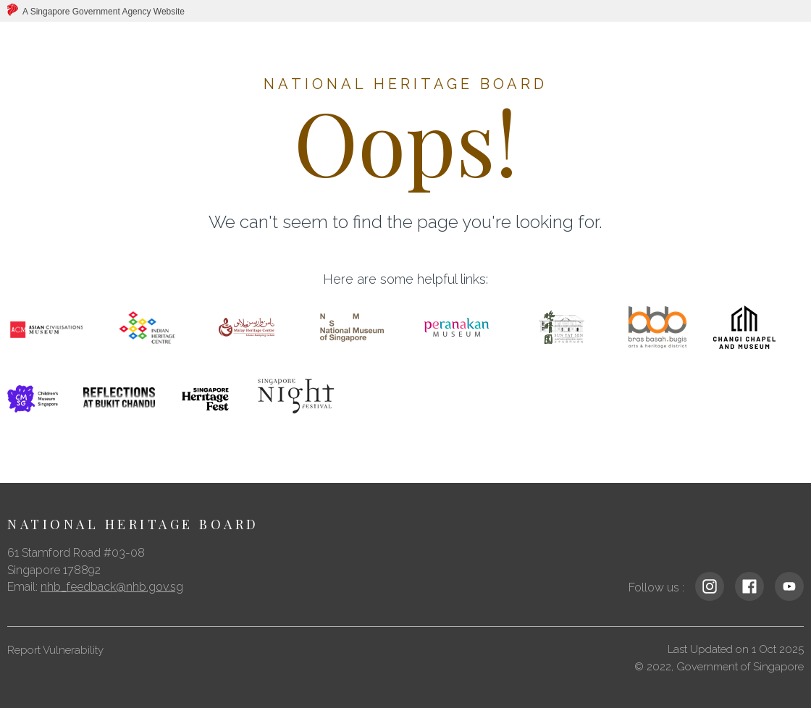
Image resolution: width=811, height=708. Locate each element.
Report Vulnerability (55, 650)
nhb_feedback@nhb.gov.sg (112, 587)
